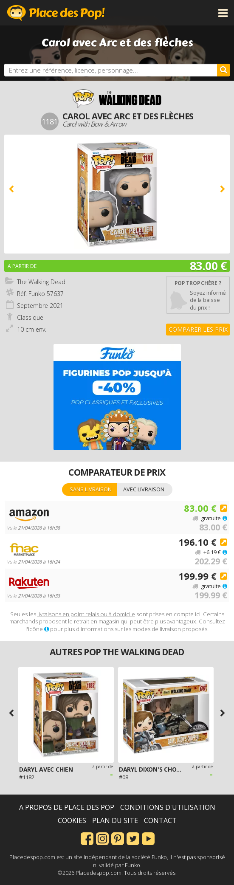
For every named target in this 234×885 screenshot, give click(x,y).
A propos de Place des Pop (66, 807)
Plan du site (115, 820)
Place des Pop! (56, 12)
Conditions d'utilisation (167, 807)
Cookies (72, 820)
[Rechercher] (223, 70)
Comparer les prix (198, 329)
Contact (160, 820)
